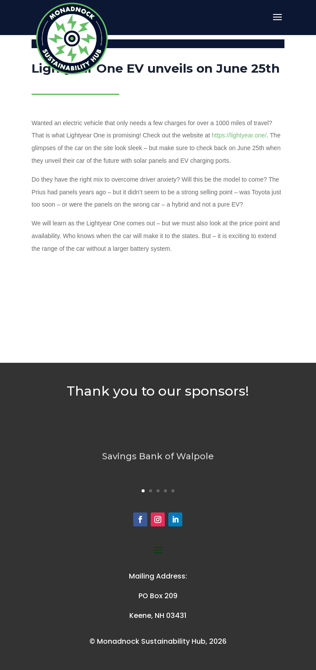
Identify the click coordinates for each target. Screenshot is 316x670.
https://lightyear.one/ (239, 135)
